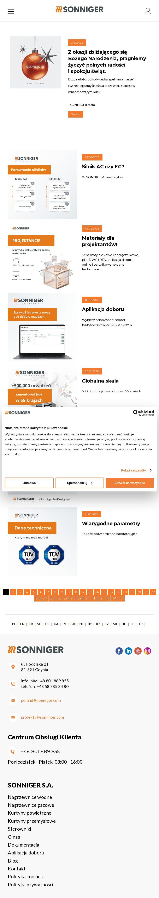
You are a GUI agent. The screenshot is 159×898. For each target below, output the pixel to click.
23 (37, 598)
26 (58, 598)
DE (47, 624)
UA (56, 624)
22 (153, 592)
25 (51, 598)
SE (39, 624)
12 (82, 592)
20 (139, 592)
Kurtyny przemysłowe (32, 821)
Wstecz (75, 114)
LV (64, 624)
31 (93, 598)
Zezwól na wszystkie (130, 483)
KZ (98, 624)
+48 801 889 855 (53, 680)
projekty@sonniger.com (42, 717)
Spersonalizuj (79, 483)
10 (69, 592)
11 (76, 592)
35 (121, 598)
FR (31, 624)
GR (72, 624)
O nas (14, 837)
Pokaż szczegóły (133, 470)
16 (111, 592)
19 (132, 592)
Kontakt (16, 868)
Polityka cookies (25, 876)
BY (90, 624)
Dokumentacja (23, 845)
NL (81, 624)
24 (45, 598)
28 (73, 598)
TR (140, 624)
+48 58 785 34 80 (53, 686)
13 (90, 592)
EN (22, 624)
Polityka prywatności (30, 884)
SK (115, 624)
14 (97, 592)
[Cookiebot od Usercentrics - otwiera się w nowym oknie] (136, 413)
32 (100, 598)
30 (86, 598)
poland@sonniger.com (41, 700)
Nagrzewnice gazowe (31, 805)
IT (132, 624)
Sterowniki (19, 829)
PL (14, 624)
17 (118, 592)
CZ (107, 624)
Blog (13, 861)
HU (124, 624)
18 (125, 592)
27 (65, 598)
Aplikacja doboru (26, 852)
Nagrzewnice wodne (30, 797)
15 (104, 592)
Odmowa (29, 483)
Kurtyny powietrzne (29, 813)
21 (145, 592)
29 (80, 598)
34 (114, 598)
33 (107, 598)
